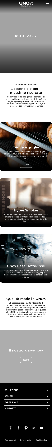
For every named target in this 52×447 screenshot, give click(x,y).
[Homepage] (26, 4)
